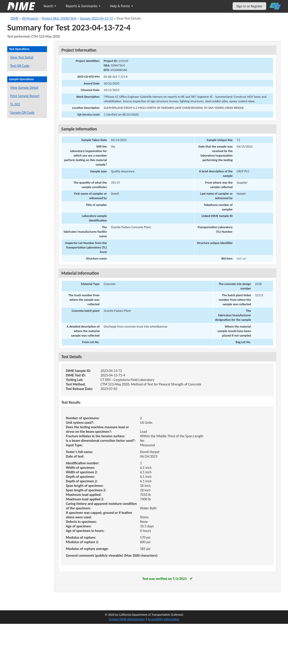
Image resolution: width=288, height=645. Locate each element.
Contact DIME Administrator (127, 619)
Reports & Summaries (83, 6)
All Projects (30, 18)
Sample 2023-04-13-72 (96, 18)
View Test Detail (21, 57)
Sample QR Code (22, 112)
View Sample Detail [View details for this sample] (24, 87)
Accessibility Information (163, 619)
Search (49, 6)
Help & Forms (121, 6)
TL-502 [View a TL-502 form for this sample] (15, 104)
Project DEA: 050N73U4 (59, 18)
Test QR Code (19, 66)
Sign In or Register (249, 6)
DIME (14, 18)
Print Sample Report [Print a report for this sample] (24, 96)
